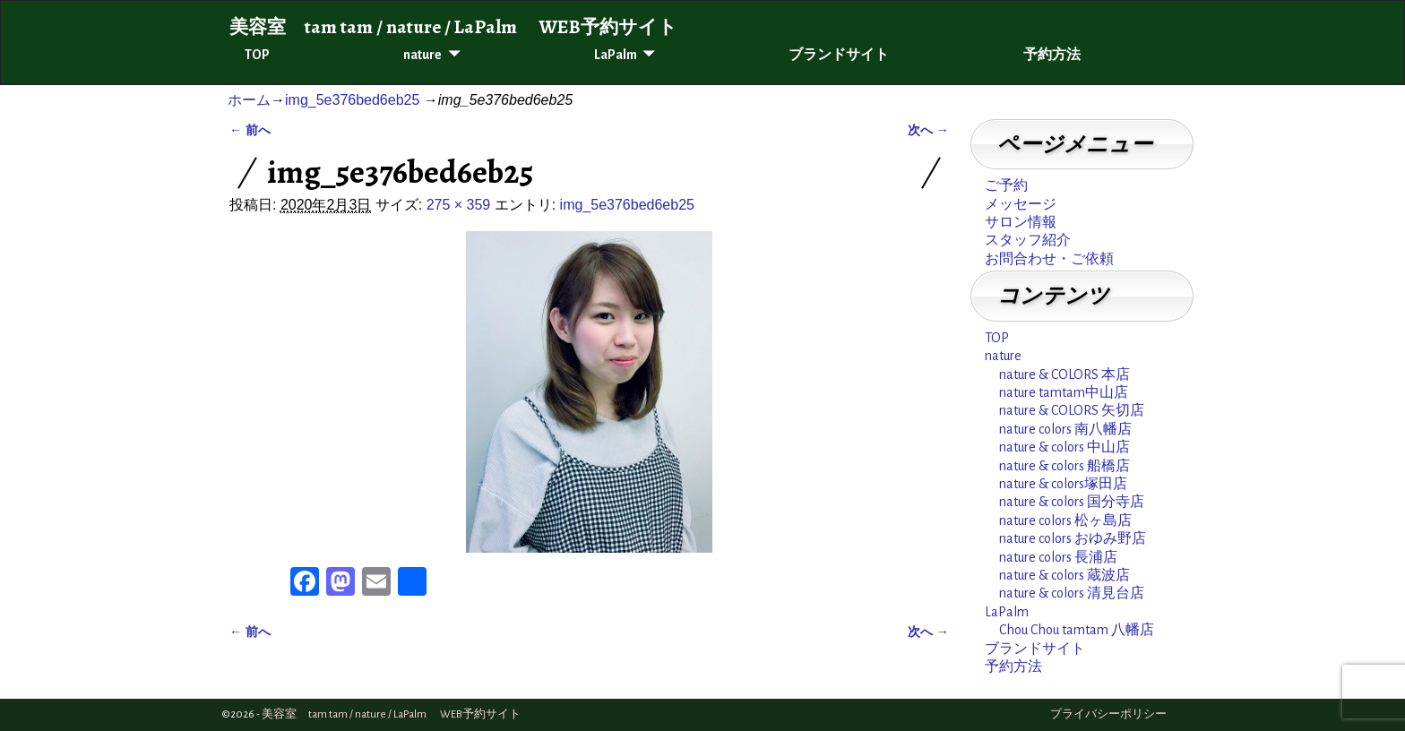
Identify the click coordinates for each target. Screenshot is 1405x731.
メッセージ (1020, 204)
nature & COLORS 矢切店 (1071, 410)
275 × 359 (459, 204)
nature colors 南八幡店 (1065, 429)
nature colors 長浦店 (1058, 557)
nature (422, 54)
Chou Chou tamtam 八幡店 (1076, 630)
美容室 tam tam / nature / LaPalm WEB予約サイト (453, 26)
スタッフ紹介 (1028, 240)
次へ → (928, 130)
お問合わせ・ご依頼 (1049, 259)
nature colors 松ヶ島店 (1065, 520)
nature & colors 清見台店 (1071, 593)
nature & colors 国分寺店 (1071, 501)
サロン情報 (1020, 222)
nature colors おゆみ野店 (1072, 538)
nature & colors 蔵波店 (1064, 575)
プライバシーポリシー (1108, 714)
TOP (257, 54)
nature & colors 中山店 (1064, 447)
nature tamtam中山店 (1063, 392)
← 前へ (250, 130)
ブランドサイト (839, 54)
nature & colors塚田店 (1063, 484)
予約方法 (1052, 54)
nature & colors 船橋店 (1064, 466)
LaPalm (615, 54)
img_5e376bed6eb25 (352, 100)
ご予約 (1006, 185)
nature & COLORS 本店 (1064, 374)
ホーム (249, 100)
